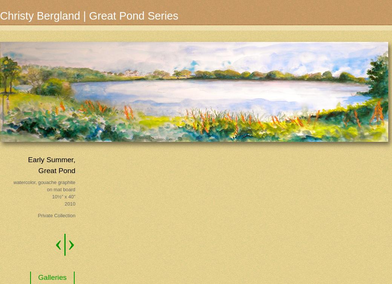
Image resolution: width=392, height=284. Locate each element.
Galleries (52, 277)
